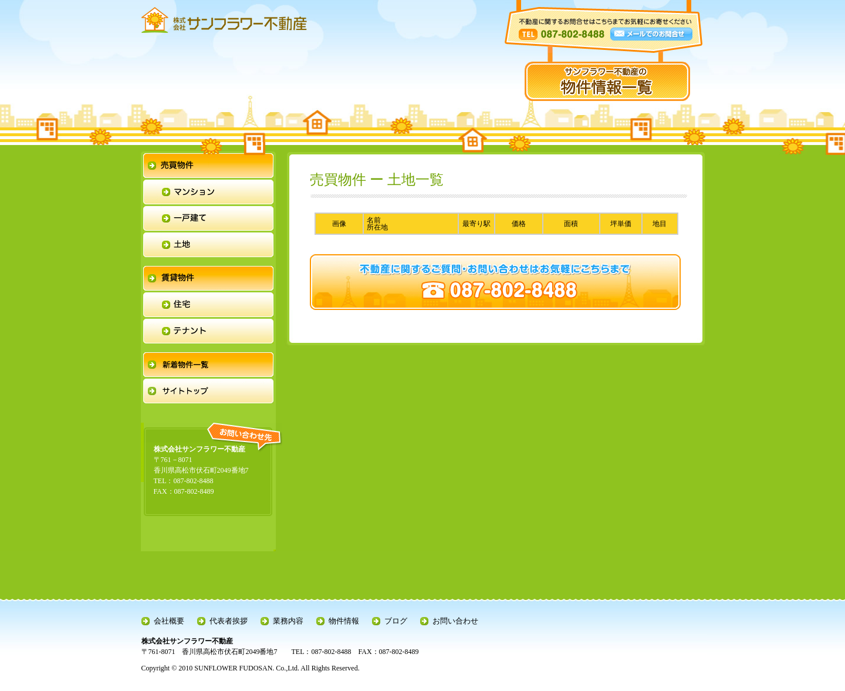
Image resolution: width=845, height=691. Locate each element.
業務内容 (288, 620)
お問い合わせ (455, 620)
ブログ (395, 620)
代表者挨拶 (228, 620)
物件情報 (344, 620)
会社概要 (169, 620)
